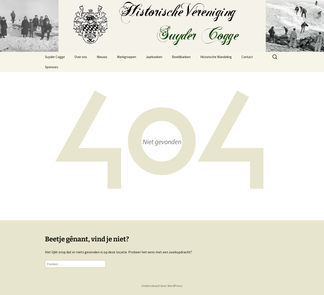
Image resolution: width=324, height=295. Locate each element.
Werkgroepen (126, 57)
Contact (247, 57)
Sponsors (51, 67)
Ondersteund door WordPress (162, 286)
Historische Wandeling (216, 57)
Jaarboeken (154, 57)
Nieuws (102, 57)
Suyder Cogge (55, 57)
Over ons (80, 57)
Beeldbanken (181, 57)
